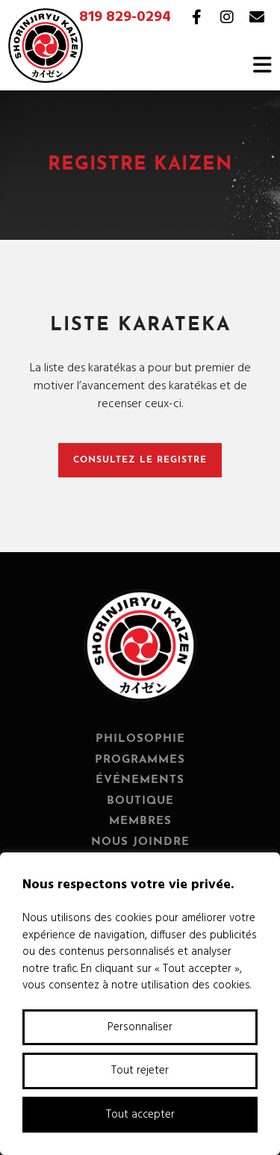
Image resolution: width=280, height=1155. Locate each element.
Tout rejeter (140, 1071)
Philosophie (140, 739)
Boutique (140, 801)
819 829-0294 (125, 17)
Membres (140, 821)
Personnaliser (140, 1027)
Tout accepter (140, 1115)
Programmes (140, 760)
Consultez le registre (140, 460)
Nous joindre (140, 842)
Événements (140, 780)
